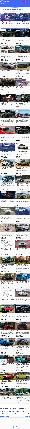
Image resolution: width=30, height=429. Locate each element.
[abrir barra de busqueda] (21, 1)
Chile (5, 423)
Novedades (18, 13)
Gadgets (21, 409)
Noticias (6, 3)
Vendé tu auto (25, 1)
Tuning (2, 62)
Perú (21, 423)
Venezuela (27, 423)
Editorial (4, 3)
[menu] (29, 1)
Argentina (2, 423)
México (19, 423)
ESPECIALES (15, 5)
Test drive (17, 411)
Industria (2, 13)
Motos (6, 411)
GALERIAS (27, 5)
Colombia (8, 423)
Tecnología (13, 411)
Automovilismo (2, 409)
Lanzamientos (2, 411)
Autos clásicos (3, 46)
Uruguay (24, 423)
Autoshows (18, 409)
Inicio (1, 3)
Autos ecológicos (19, 159)
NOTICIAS (2, 5)
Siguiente (27, 405)
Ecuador (11, 423)
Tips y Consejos (21, 411)
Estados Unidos (15, 423)
